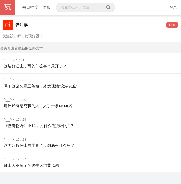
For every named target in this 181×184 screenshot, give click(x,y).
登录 (173, 7)
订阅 (172, 25)
